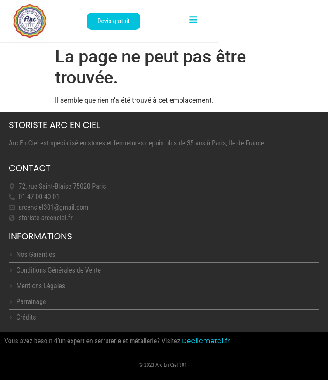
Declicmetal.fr (206, 341)
